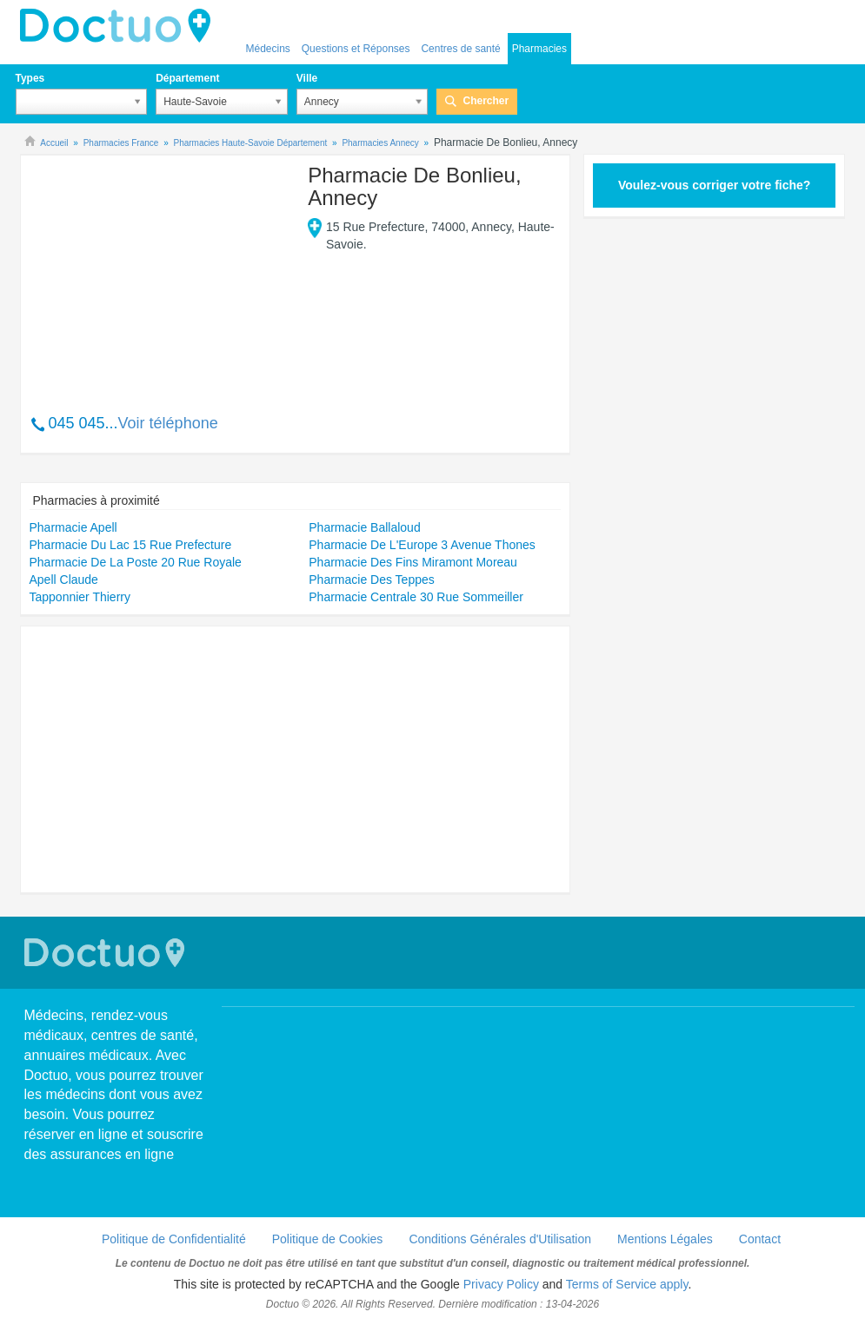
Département (187, 78)
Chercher (485, 101)
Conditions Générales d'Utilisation (500, 1239)
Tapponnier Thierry (80, 597)
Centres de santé (460, 49)
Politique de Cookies (327, 1239)
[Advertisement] (162, 275)
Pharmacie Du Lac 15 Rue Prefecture (131, 545)
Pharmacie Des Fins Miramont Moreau (413, 562)
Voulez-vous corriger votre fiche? (714, 185)
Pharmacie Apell (73, 527)
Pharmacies (539, 49)
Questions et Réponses (356, 49)
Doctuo (120, 26)
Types (30, 78)
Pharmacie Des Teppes (371, 579)
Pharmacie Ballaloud (364, 527)
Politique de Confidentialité (174, 1239)
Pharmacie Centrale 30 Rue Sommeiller (416, 597)
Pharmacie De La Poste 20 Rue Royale (136, 562)
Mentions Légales (665, 1239)
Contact (760, 1239)
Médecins (268, 49)
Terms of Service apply (627, 1284)
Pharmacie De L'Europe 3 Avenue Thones (422, 545)
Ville (306, 78)
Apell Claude (64, 579)
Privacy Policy (501, 1284)
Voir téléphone (168, 423)
